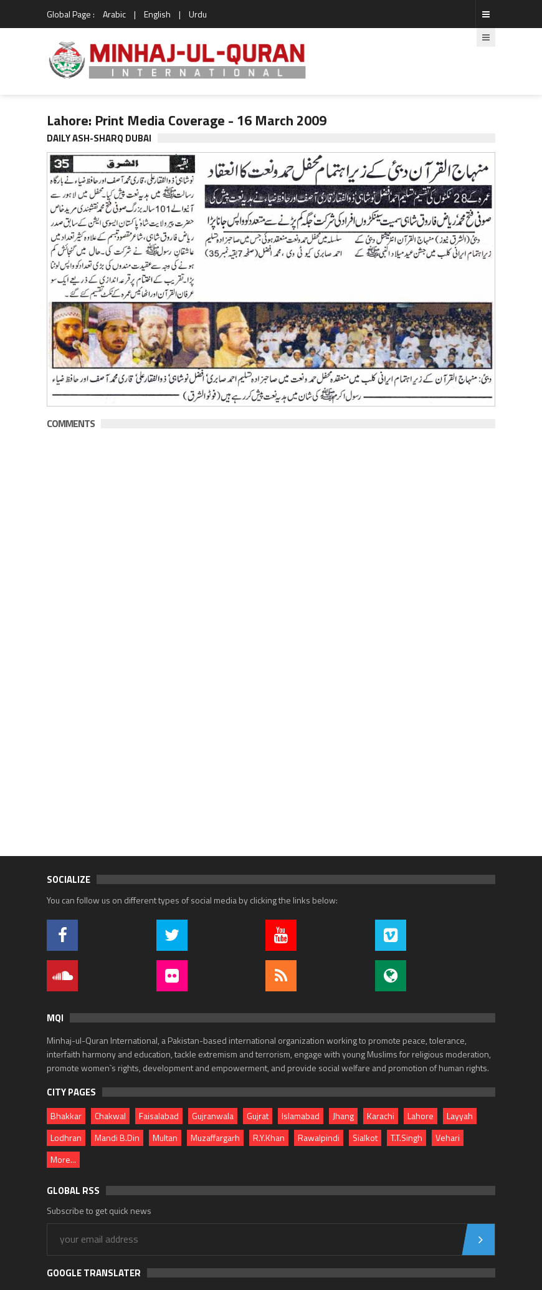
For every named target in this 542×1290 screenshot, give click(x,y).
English (157, 14)
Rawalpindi (319, 1137)
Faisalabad (159, 1115)
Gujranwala (213, 1115)
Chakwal (110, 1115)
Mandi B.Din (117, 1137)
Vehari (447, 1137)
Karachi (380, 1115)
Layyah (460, 1115)
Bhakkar (66, 1115)
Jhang (343, 1115)
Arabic (114, 14)
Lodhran (66, 1137)
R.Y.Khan (269, 1137)
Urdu (198, 14)
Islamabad (301, 1115)
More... (63, 1159)
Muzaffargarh (215, 1137)
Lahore (420, 1115)
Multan (165, 1137)
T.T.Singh (406, 1137)
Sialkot (365, 1137)
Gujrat (258, 1115)
